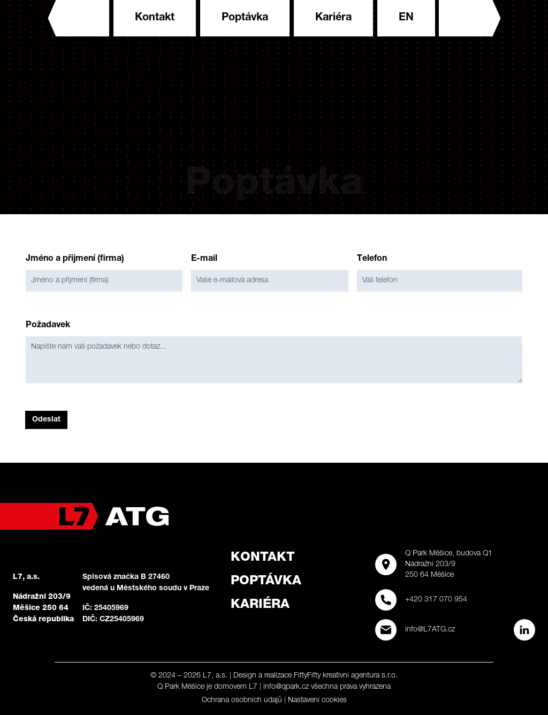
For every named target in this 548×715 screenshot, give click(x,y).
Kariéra (333, 18)
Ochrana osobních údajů (242, 700)
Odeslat (46, 420)
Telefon (372, 259)
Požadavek (48, 325)
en (406, 18)
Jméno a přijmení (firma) (75, 259)
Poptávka (245, 18)
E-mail (204, 259)
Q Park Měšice (180, 687)
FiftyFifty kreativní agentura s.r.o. (346, 676)
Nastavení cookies (317, 700)
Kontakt (154, 18)
